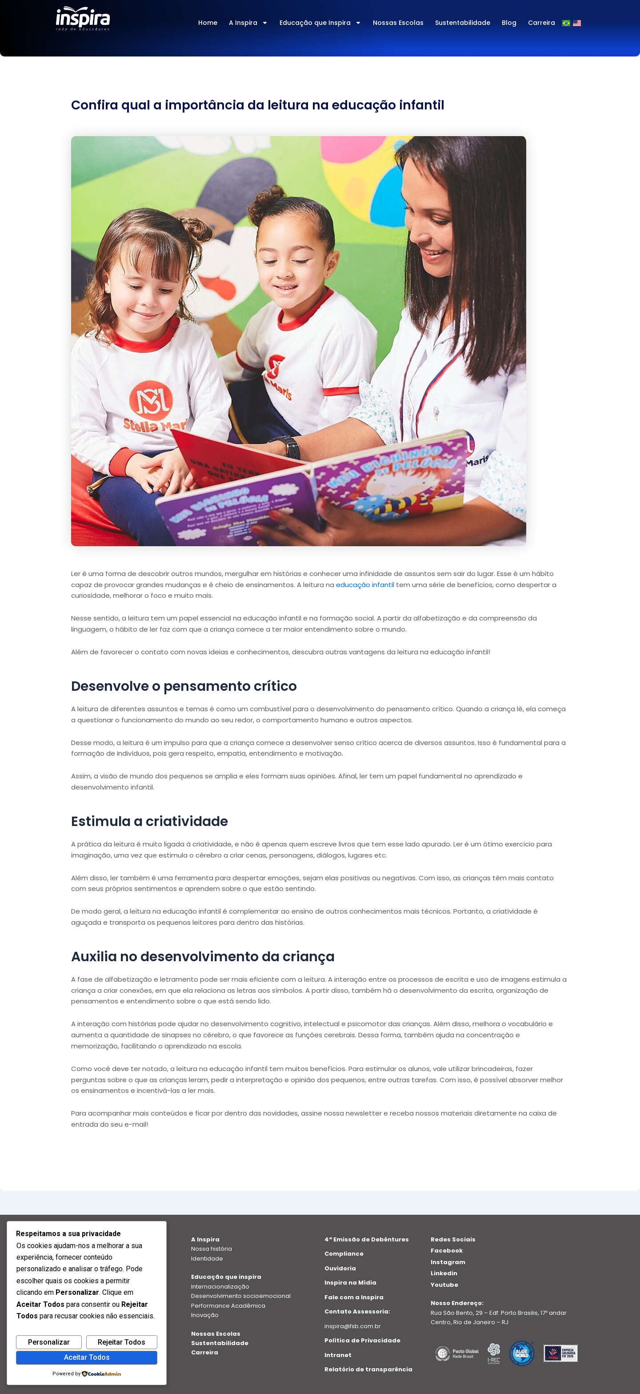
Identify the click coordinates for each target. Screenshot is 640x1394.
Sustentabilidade (462, 22)
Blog (509, 22)
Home (207, 22)
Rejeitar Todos (121, 1342)
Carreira (541, 22)
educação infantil (365, 584)
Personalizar (49, 1342)
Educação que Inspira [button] (320, 22)
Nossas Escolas (398, 22)
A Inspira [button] (248, 22)
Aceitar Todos (87, 1357)
